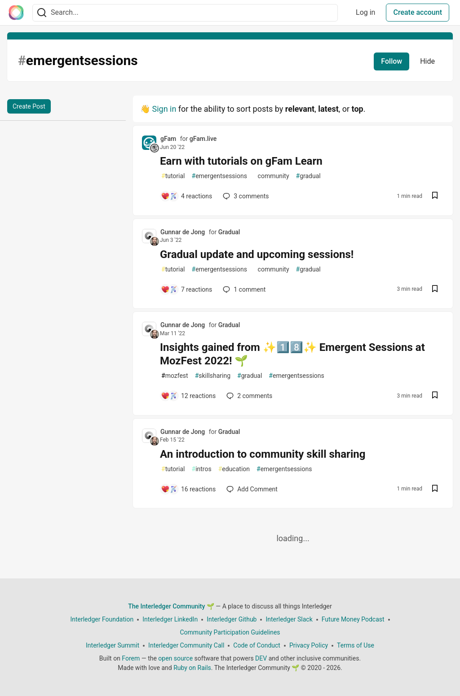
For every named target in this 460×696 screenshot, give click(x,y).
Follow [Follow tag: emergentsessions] (391, 61)
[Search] (42, 12)
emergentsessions (219, 176)
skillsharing (212, 376)
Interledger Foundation (101, 619)
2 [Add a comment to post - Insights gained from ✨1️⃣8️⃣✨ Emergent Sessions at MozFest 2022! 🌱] (248, 395)
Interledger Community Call (186, 645)
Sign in (164, 109)
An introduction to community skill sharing (262, 454)
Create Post (29, 106)
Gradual (229, 232)
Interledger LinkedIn (170, 619)
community (271, 176)
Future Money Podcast (353, 619)
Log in (365, 12)
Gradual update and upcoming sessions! (257, 254)
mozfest (174, 376)
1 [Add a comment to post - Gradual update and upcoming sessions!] (243, 289)
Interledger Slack (288, 619)
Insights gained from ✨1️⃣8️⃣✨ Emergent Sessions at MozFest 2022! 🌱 (292, 354)
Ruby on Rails (192, 667)
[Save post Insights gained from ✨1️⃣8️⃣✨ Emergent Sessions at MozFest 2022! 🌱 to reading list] (435, 396)
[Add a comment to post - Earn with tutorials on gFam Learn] (186, 196)
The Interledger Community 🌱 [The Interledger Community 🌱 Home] (171, 606)
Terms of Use (355, 645)
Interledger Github (232, 619)
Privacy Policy (308, 645)
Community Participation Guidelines (230, 632)
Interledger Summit (112, 645)
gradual (308, 176)
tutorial (173, 176)
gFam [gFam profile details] (168, 138)
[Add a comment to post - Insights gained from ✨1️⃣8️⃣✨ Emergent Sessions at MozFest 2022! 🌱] (188, 396)
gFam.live (203, 138)
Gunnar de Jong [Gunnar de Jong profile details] (182, 232)
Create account (417, 12)
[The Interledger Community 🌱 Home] (16, 13)
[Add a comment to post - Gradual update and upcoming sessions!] (186, 289)
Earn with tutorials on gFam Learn (241, 161)
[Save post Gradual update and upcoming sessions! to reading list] (435, 290)
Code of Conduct (256, 645)
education (234, 469)
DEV (261, 658)
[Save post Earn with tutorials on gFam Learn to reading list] (435, 196)
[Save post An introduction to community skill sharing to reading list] (435, 489)
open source (175, 658)
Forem (131, 658)
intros (202, 469)
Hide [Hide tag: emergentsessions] (427, 61)
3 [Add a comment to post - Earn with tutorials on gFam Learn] (245, 196)
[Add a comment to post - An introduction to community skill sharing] (188, 489)
